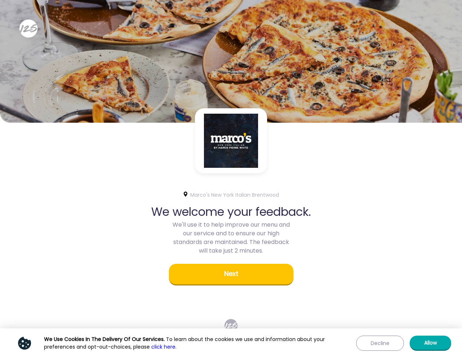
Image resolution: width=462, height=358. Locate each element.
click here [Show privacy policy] (163, 346)
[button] (231, 274)
